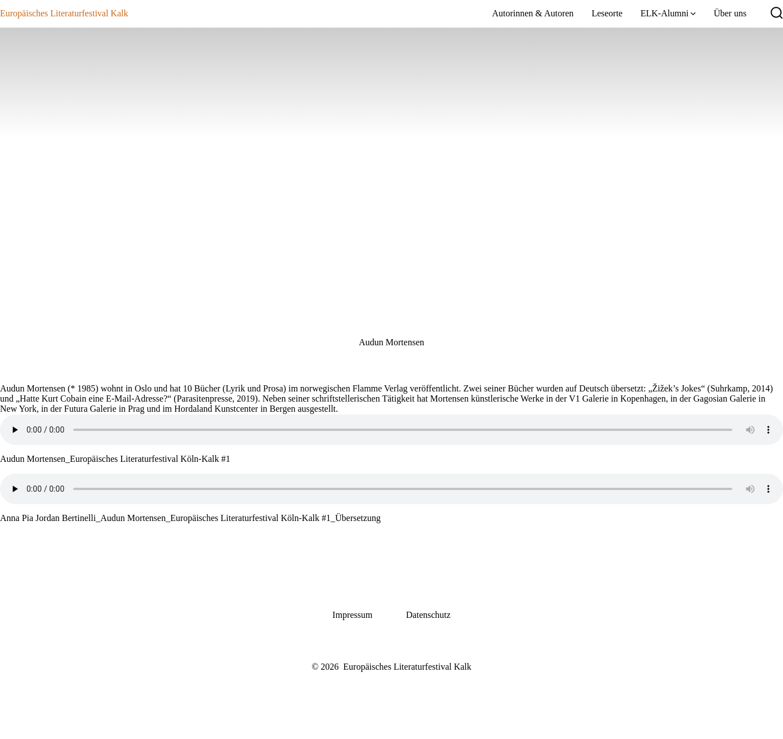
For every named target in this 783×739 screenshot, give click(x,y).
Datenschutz (428, 615)
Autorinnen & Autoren (532, 13)
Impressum (352, 615)
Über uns (730, 13)
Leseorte (606, 13)
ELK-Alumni (668, 13)
